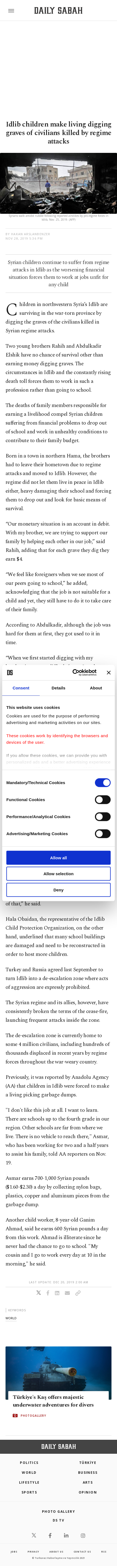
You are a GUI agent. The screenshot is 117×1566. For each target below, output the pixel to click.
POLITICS (29, 1462)
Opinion (88, 1492)
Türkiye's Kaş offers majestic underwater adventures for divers (53, 1401)
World (29, 1472)
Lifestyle (29, 1482)
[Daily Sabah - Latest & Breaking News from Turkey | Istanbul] (58, 10)
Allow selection (58, 873)
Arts (88, 1482)
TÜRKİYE (87, 1462)
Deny (59, 889)
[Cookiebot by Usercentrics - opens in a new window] (73, 672)
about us (56, 1551)
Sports (29, 1492)
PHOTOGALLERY (33, 1415)
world (11, 1318)
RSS (103, 1551)
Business (88, 1472)
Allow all (58, 857)
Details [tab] (58, 687)
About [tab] (96, 687)
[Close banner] (109, 673)
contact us (82, 1551)
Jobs (14, 1551)
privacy (33, 1551)
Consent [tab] (21, 687)
